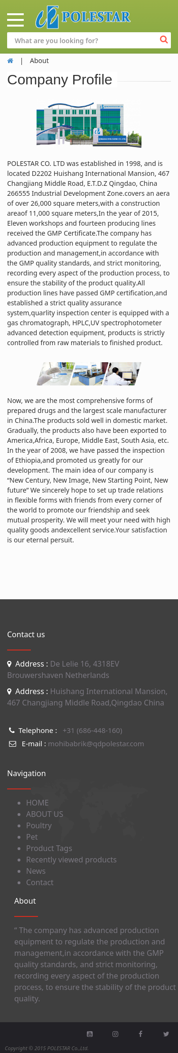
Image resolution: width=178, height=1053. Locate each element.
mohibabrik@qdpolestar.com (75, 743)
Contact (40, 882)
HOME (37, 802)
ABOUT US (44, 814)
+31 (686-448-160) (64, 730)
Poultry (39, 825)
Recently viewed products (71, 859)
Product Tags (49, 848)
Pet (31, 837)
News (36, 871)
